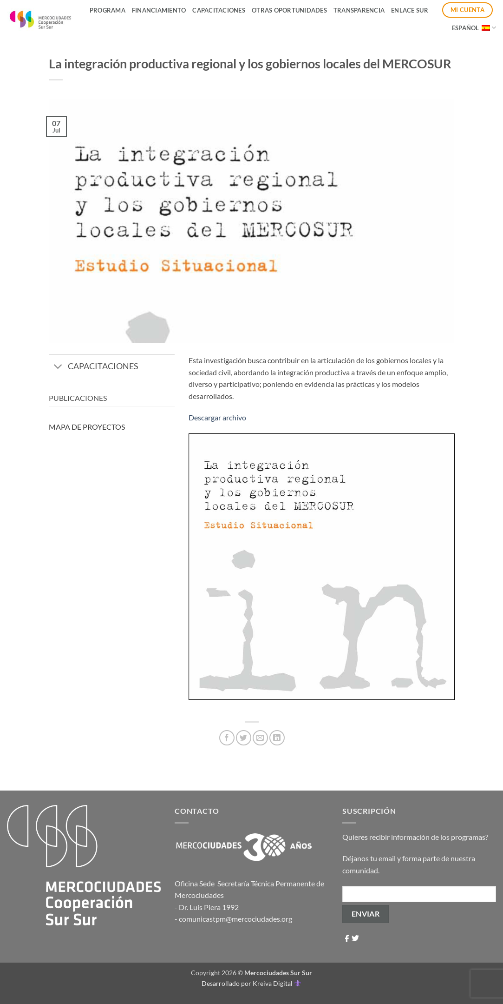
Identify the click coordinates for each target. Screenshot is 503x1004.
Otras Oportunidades (289, 10)
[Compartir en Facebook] (227, 737)
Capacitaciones (218, 10)
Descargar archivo (217, 417)
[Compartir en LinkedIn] (277, 737)
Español (474, 27)
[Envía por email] (260, 737)
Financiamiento (159, 10)
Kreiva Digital (277, 983)
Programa (107, 10)
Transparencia (359, 10)
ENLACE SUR (409, 10)
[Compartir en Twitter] (243, 737)
